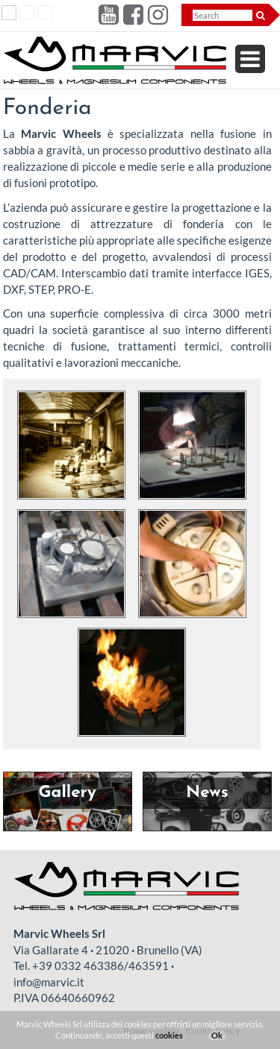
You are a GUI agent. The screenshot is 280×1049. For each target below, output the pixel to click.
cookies (169, 1035)
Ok (217, 1035)
